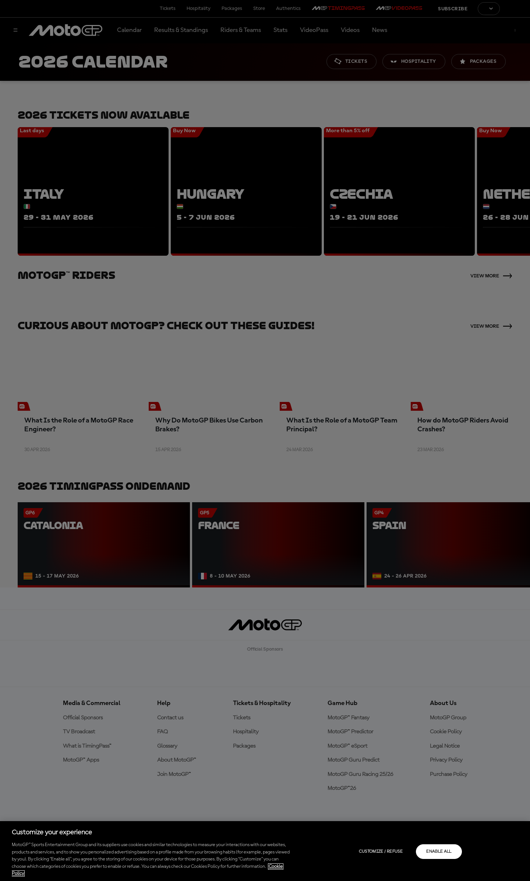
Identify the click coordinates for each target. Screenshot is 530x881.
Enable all (439, 851)
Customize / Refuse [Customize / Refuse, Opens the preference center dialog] (381, 851)
